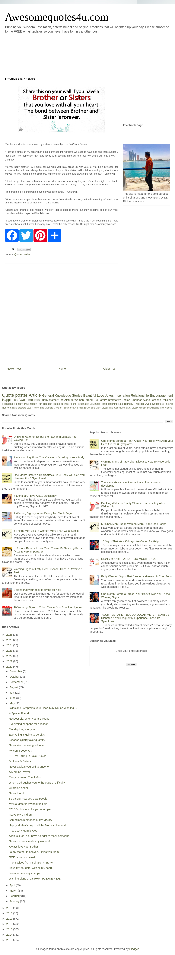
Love (100, 395)
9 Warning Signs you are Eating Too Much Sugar (43, 513)
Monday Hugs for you (22, 729)
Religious (167, 399)
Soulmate (95, 404)
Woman (79, 399)
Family (103, 399)
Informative (114, 399)
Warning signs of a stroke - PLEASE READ (35, 878)
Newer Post (14, 368)
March (14, 890)
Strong (89, 399)
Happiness (10, 400)
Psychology (30, 404)
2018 (9, 913)
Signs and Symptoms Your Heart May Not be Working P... (43, 707)
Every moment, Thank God (25, 777)
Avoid (148, 404)
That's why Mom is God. (23, 830)
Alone (146, 399)
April (13, 885)
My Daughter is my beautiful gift (28, 803)
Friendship (8, 404)
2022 (9, 655)
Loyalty (135, 408)
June (13, 697)
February (15, 895)
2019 (9, 907)
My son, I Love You (20, 750)
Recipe (155, 408)
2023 (9, 650)
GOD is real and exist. (22, 857)
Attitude (69, 399)
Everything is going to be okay (27, 734)
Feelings (64, 404)
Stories (77, 395)
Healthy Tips (38, 408)
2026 (9, 634)
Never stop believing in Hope (26, 745)
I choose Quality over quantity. (27, 739)
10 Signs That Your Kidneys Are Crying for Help (130, 541)
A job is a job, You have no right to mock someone (39, 835)
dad (142, 404)
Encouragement (161, 395)
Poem (72, 404)
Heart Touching (109, 404)
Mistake (143, 408)
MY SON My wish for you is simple (30, 809)
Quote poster (22, 254)
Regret (5, 407)
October (15, 676)
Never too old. (17, 793)
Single (13, 407)
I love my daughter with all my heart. (31, 867)
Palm (65, 408)
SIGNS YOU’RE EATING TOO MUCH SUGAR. (129, 558)
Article (35, 395)
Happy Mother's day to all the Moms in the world (38, 825)
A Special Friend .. (20, 713)
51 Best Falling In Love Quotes (27, 755)
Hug (111, 408)
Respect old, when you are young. (29, 718)
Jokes (109, 395)
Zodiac (126, 399)
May (12, 703)
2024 (9, 645)
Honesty (18, 404)
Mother (53, 399)
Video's (168, 408)
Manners (49, 408)
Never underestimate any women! (29, 841)
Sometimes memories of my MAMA (30, 819)
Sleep (71, 408)
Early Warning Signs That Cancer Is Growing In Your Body (49, 457)
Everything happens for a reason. (29, 723)
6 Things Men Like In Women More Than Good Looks (46, 530)
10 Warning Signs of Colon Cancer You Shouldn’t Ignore (48, 607)
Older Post (109, 368)
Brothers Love (24, 408)
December (16, 671)
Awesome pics (29, 400)
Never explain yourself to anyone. (29, 766)
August (14, 687)
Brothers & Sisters (20, 761)
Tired (137, 404)
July (12, 692)
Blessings (81, 408)
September (17, 681)
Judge (117, 408)
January (15, 901)
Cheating (91, 408)
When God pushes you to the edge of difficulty (37, 782)
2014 (9, 934)
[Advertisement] (60, 54)
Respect (47, 404)
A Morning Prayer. (20, 771)
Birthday (128, 404)
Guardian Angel (18, 787)
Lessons (156, 399)
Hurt (40, 404)
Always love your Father (23, 846)
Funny (44, 399)
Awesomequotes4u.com (57, 17)
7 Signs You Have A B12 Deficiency (35, 495)
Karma (123, 408)
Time (162, 408)
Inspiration (122, 395)
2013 (9, 939)
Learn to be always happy (24, 873)
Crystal (105, 408)
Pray (149, 408)
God (61, 399)
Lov (129, 408)
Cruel (98, 408)
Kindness (136, 399)
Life (95, 399)
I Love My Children (20, 814)
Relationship (140, 395)
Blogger (134, 948)
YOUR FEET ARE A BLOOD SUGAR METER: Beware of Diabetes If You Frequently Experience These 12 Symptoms (135, 618)
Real (120, 404)
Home (62, 368)
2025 (9, 639)
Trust (55, 404)
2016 (9, 923)
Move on (58, 408)
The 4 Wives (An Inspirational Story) (31, 862)
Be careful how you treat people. (28, 798)
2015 (9, 929)
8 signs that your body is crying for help (37, 589)
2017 (9, 918)
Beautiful (89, 395)
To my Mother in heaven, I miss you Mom (34, 851)
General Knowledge (56, 395)
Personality (83, 404)
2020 (9, 666)
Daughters (158, 404)
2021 (9, 661)
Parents (168, 404)
